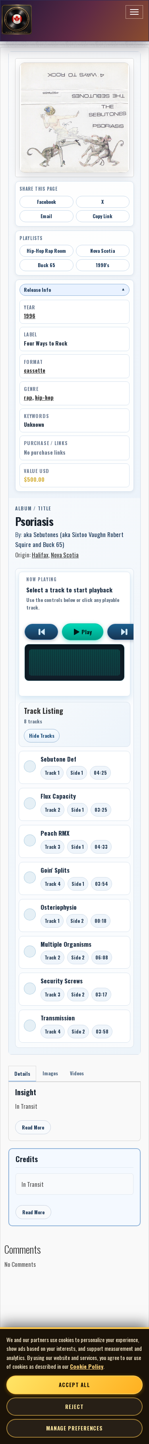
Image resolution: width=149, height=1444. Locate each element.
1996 (29, 316)
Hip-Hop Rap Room (46, 250)
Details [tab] (22, 1073)
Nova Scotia (102, 250)
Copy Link (102, 216)
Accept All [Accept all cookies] (74, 1385)
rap (28, 397)
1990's (102, 265)
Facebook (46, 201)
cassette (34, 370)
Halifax (40, 554)
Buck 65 (46, 265)
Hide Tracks (41, 735)
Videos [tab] (77, 1073)
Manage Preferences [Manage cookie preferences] (74, 1428)
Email (46, 216)
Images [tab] (50, 1073)
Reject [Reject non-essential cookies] (74, 1407)
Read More (33, 1127)
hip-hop (44, 397)
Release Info (74, 289)
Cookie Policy (86, 1366)
